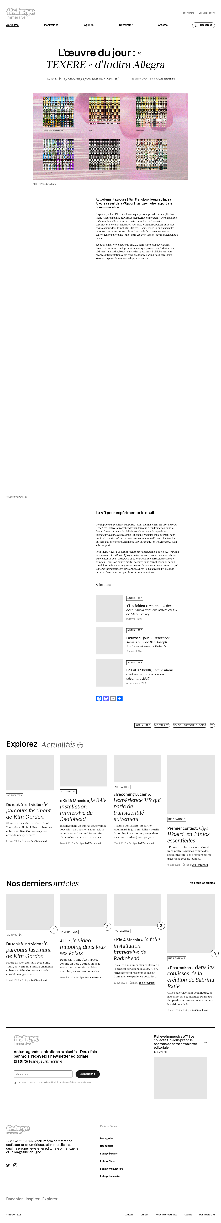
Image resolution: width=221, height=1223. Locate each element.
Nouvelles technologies (101, 79)
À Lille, (83, 946)
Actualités (12, 25)
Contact (144, 1215)
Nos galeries (106, 1146)
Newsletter (126, 25)
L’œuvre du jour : (148, 642)
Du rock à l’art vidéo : (28, 810)
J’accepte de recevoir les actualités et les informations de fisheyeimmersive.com (54, 1082)
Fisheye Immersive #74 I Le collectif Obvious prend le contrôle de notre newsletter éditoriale (180, 1042)
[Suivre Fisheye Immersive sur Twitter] (8, 1165)
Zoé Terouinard (167, 79)
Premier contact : (188, 834)
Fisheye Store (187, 13)
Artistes (163, 25)
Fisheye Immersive (110, 1176)
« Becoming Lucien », (137, 807)
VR (211, 725)
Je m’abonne (87, 1074)
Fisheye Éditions (109, 1154)
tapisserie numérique (133, 248)
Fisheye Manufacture (111, 1169)
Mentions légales (207, 1215)
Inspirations (51, 25)
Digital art (73, 79)
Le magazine (106, 1138)
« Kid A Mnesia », (83, 809)
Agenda (88, 25)
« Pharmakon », (191, 976)
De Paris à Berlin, (149, 674)
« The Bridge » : (151, 610)
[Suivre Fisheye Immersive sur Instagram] (15, 1165)
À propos (129, 1215)
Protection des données (166, 1215)
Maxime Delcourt (94, 978)
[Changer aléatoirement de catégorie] (62, 744)
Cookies (188, 1215)
